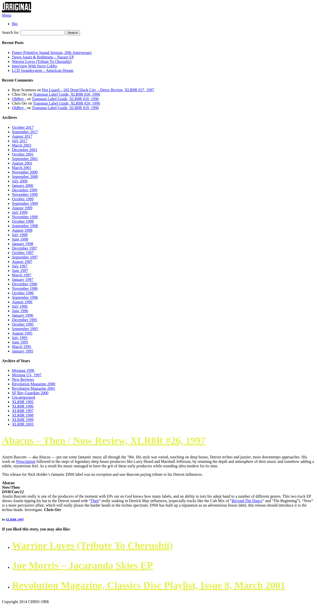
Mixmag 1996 (23, 370)
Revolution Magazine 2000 (33, 384)
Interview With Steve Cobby (34, 66)
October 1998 (23, 221)
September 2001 (25, 159)
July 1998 (20, 235)
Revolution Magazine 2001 (33, 388)
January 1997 (22, 279)
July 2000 (20, 181)
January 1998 (22, 244)
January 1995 (22, 351)
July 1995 (20, 338)
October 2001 (23, 154)
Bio (15, 24)
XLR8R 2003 (23, 424)
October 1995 (23, 324)
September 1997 (25, 257)
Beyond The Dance (247, 501)
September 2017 (25, 132)
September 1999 (25, 203)
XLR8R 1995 (23, 402)
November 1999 (25, 194)
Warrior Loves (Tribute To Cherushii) (42, 61)
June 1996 (20, 311)
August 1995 (22, 333)
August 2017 (22, 136)
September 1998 (25, 226)
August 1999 (22, 208)
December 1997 (24, 248)
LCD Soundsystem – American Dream (42, 70)
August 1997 (22, 262)
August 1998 (22, 230)
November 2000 (25, 172)
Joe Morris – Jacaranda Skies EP (82, 565)
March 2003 (21, 145)
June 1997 (20, 270)
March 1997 (21, 275)
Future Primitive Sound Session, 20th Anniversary (52, 52)
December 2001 (24, 150)
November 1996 (25, 288)
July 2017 (20, 141)
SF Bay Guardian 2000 (30, 393)
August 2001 (22, 163)
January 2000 (22, 185)
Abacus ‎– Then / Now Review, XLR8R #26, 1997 (103, 440)
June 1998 (20, 239)
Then (94, 501)
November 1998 (25, 217)
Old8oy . (19, 99)
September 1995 (25, 329)
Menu (6, 15)
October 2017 (23, 127)
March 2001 (21, 168)
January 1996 (22, 315)
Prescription (25, 461)
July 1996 (20, 306)
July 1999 (20, 212)
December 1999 (24, 190)
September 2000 (25, 176)
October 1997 (23, 253)
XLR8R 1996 (23, 406)
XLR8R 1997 (23, 411)
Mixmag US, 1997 (26, 375)
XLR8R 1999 (23, 420)
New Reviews (23, 379)
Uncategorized (23, 397)
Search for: (11, 32)
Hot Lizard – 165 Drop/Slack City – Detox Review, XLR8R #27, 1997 (98, 90)
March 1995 (21, 347)
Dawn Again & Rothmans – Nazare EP (43, 57)
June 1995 (20, 342)
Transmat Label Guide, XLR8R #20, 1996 (66, 94)
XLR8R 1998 (23, 415)
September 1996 (25, 297)
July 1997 (20, 266)
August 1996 (22, 302)
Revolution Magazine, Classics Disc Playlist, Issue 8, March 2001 (148, 585)
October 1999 (23, 199)
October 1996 (23, 293)
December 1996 (24, 284)
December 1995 (24, 320)
